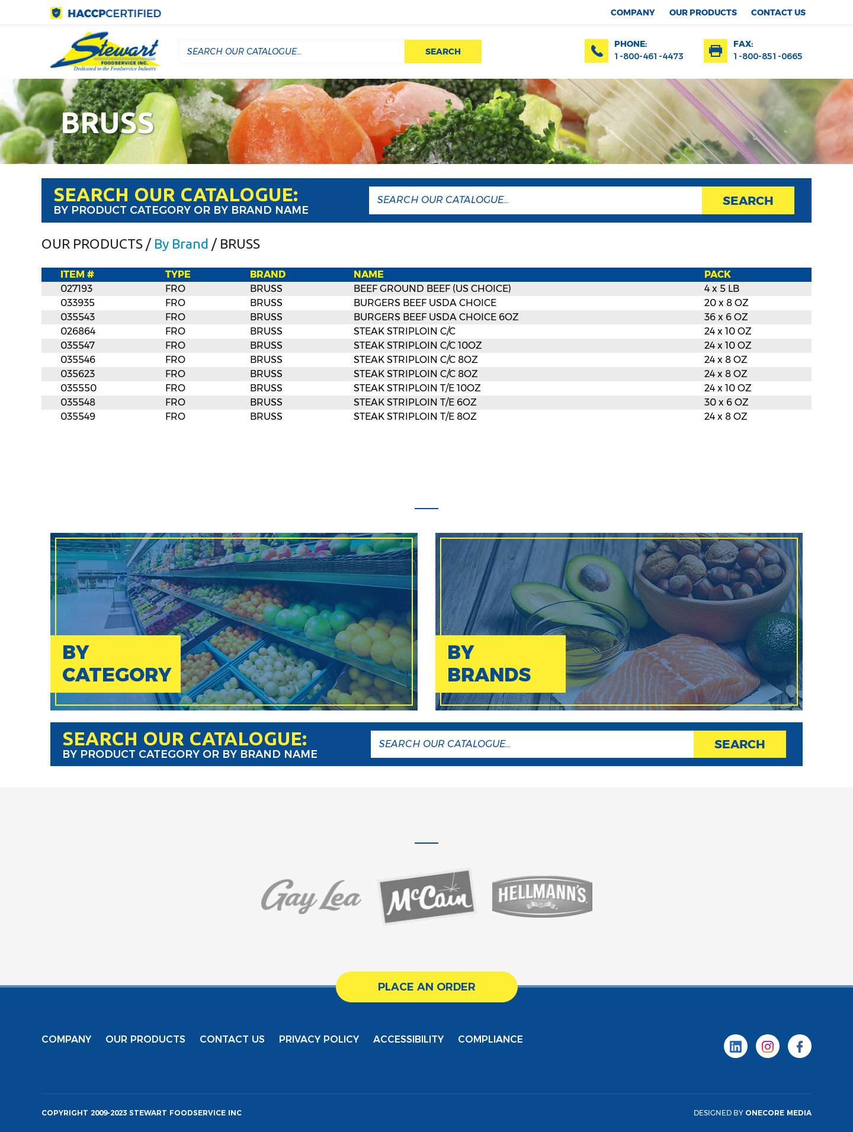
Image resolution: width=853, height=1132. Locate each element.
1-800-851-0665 (768, 56)
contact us (778, 12)
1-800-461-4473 (649, 56)
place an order (426, 986)
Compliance (490, 1039)
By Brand (181, 243)
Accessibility (408, 1039)
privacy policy (319, 1039)
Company (633, 12)
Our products (703, 12)
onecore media (778, 1112)
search (443, 51)
